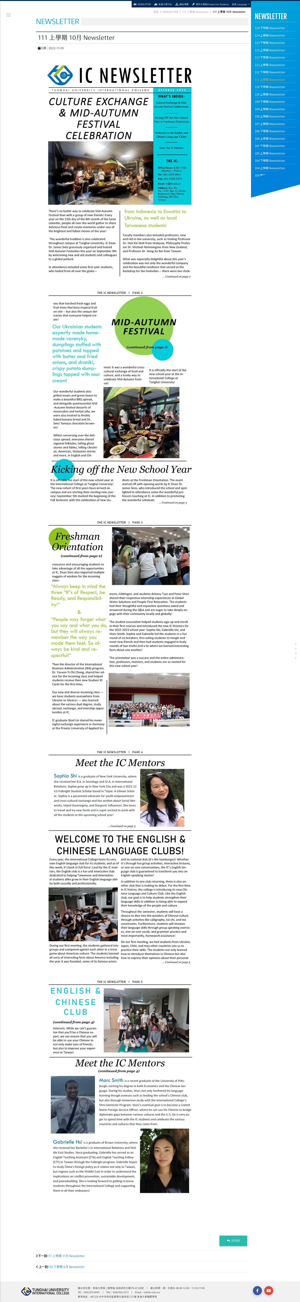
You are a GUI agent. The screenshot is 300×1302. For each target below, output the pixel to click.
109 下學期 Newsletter (270, 102)
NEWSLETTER (170, 12)
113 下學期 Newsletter (270, 43)
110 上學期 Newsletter (270, 94)
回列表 (233, 1240)
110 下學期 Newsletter (270, 87)
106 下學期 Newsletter (270, 131)
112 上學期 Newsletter (270, 65)
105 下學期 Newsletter (270, 146)
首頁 (156, 12)
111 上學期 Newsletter (270, 80)
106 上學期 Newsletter (270, 138)
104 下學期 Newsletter (270, 160)
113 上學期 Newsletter (270, 50)
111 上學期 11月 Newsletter (66, 1255)
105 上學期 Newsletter (270, 153)
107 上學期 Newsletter (270, 124)
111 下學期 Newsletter (270, 72)
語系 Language (240, 4)
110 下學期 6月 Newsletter (66, 1266)
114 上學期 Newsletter (270, 35)
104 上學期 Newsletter (270, 168)
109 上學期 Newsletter (270, 109)
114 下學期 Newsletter (270, 28)
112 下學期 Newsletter (270, 57)
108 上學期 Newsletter (270, 116)
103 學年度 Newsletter (270, 175)
